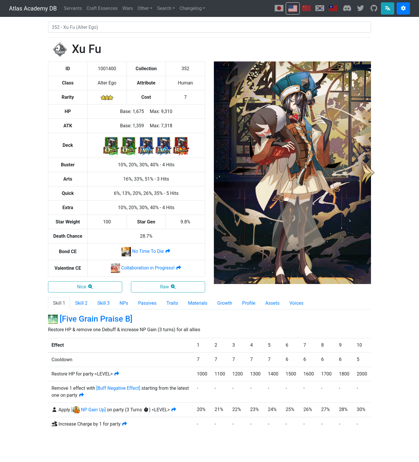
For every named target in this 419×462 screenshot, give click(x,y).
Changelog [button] (191, 8)
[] (118, 388)
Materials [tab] (197, 303)
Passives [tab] (147, 303)
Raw (168, 287)
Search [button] (164, 8)
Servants (73, 8)
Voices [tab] (296, 303)
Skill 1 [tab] (59, 303)
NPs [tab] (124, 303)
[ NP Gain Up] (88, 409)
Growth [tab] (224, 303)
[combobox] (209, 27)
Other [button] (143, 8)
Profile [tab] (248, 303)
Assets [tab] (272, 303)
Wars (127, 8)
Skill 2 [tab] (81, 303)
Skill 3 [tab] (103, 303)
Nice (85, 287)
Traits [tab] (172, 303)
